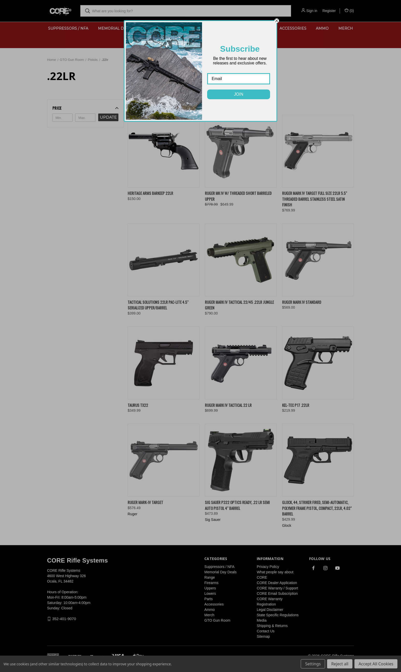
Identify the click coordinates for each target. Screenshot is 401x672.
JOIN (238, 94)
